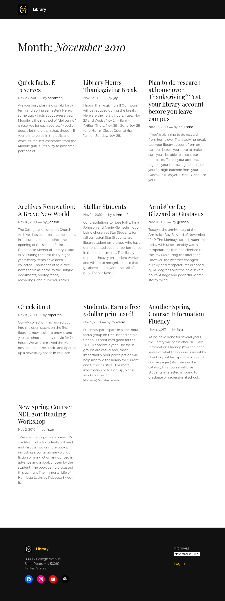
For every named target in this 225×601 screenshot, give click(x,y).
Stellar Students (104, 206)
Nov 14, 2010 (92, 215)
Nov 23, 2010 (27, 98)
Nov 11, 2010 (158, 222)
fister (181, 329)
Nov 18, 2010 (27, 222)
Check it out (34, 306)
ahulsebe (186, 127)
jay (115, 98)
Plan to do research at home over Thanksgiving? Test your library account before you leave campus (176, 100)
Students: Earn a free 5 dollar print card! (111, 310)
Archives (181, 548)
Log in (179, 563)
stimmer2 (56, 98)
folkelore (118, 322)
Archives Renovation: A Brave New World (46, 210)
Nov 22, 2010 (93, 98)
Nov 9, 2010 (92, 322)
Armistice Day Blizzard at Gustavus (176, 210)
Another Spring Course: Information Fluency (176, 314)
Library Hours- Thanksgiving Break (110, 86)
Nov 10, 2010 (27, 315)
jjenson (53, 222)
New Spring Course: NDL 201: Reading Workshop (45, 414)
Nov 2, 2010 (157, 329)
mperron (55, 315)
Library (39, 9)
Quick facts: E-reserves (38, 86)
